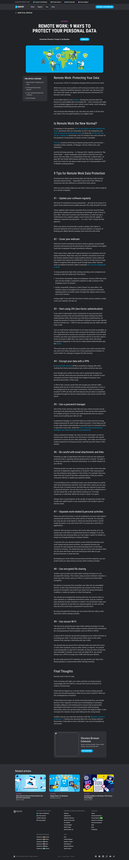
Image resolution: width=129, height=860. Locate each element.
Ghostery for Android (43, 848)
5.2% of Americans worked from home (68, 133)
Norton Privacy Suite (69, 820)
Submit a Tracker (68, 841)
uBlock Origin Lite (68, 829)
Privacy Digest (83, 2)
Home (32, 7)
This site (57, 143)
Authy (59, 344)
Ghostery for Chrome (43, 837)
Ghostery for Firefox (43, 839)
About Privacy (67, 848)
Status (93, 813)
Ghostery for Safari (42, 841)
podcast (76, 100)
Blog (47, 7)
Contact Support (68, 839)
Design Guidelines (68, 846)
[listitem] (30, 788)
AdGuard (66, 813)
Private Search (56, 2)
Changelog (94, 829)
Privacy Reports (97, 818)
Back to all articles (23, 13)
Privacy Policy (65, 856)
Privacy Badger (68, 825)
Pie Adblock (67, 822)
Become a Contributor (104, 7)
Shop (53, 7)
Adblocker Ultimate (69, 818)
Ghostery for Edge (42, 846)
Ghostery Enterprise (96, 822)
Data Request (67, 844)
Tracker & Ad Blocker (40, 2)
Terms (59, 856)
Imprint (72, 856)
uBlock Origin (67, 827)
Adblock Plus (67, 815)
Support (40, 7)
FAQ (65, 837)
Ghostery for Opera (42, 844)
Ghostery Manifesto (96, 815)
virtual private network (63, 366)
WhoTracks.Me (69, 2)
